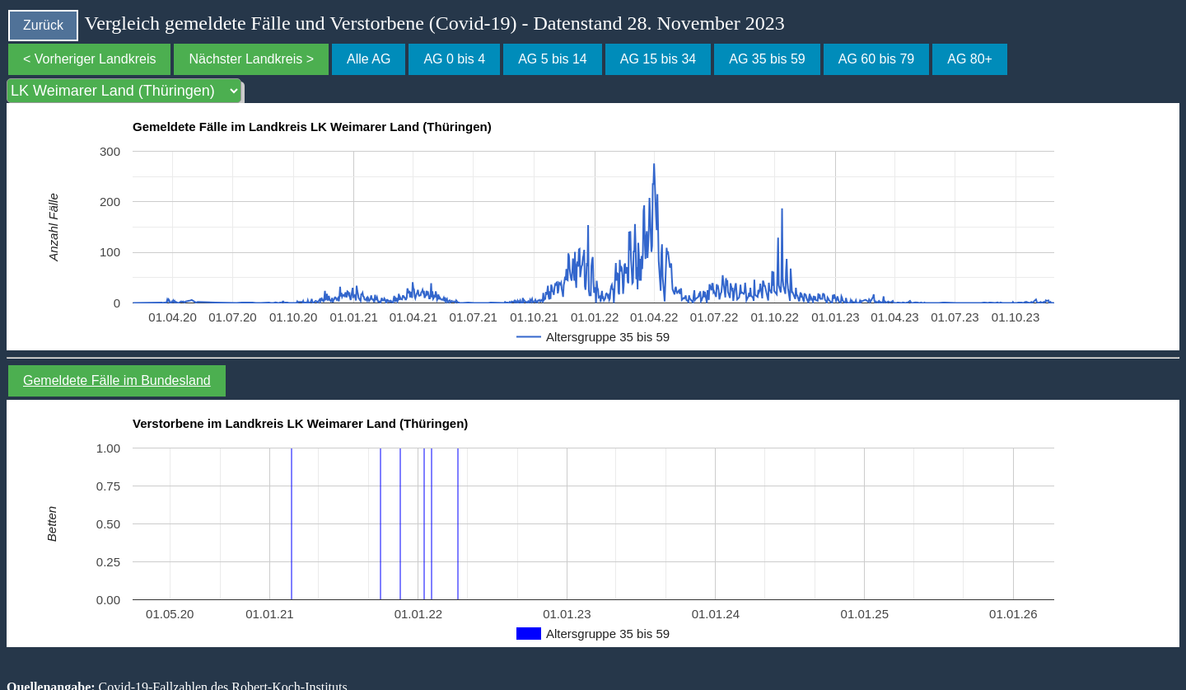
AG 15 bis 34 (658, 59)
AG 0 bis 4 (454, 59)
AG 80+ (969, 59)
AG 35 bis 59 (767, 59)
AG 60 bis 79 (876, 59)
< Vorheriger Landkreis (89, 59)
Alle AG (368, 59)
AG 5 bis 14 (552, 59)
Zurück (43, 25)
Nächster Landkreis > (251, 59)
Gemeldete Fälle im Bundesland (117, 380)
